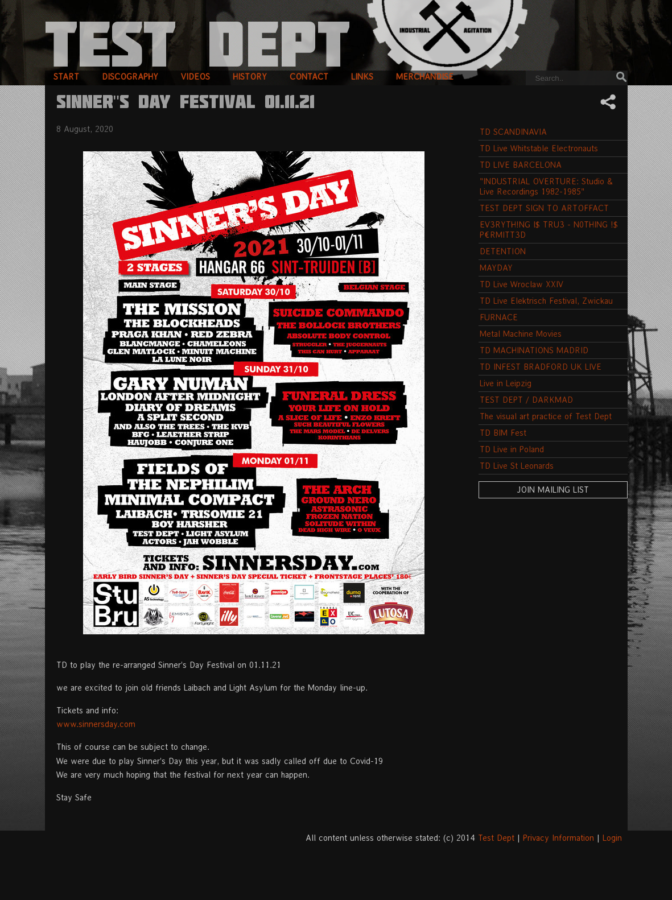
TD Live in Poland (512, 449)
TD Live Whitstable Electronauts (539, 148)
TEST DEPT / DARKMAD (526, 399)
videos (195, 76)
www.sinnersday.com (95, 724)
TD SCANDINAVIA (513, 132)
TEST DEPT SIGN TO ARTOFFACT (544, 208)
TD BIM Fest (503, 432)
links (362, 76)
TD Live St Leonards (517, 465)
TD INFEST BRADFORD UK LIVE (540, 366)
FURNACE (499, 317)
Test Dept (496, 838)
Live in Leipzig (505, 383)
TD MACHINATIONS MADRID (534, 350)
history (250, 76)
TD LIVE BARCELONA (521, 165)
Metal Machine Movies (521, 333)
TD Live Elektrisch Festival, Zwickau (546, 300)
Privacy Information (558, 838)
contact (309, 76)
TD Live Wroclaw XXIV (521, 284)
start (66, 76)
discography (130, 76)
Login (612, 838)
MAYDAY (496, 268)
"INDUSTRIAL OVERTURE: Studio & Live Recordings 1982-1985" (546, 186)
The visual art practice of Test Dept (546, 416)
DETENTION (503, 251)
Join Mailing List (553, 489)
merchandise (425, 76)
